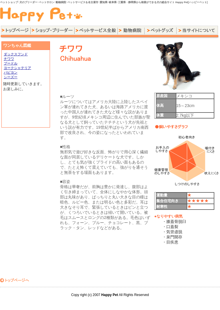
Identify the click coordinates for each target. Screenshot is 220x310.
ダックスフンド (16, 54)
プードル (10, 63)
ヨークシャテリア (17, 68)
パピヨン (10, 73)
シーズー (10, 77)
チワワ (9, 59)
